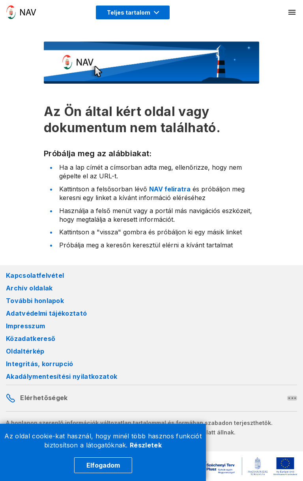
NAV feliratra (170, 189)
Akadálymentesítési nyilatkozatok (61, 376)
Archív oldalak (29, 288)
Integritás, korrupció (39, 364)
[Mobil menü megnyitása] (292, 12)
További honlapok (35, 301)
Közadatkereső (30, 339)
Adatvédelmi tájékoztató (46, 313)
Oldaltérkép (25, 351)
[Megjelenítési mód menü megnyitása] (133, 12)
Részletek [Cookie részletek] (146, 445)
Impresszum (25, 326)
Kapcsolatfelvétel (35, 275)
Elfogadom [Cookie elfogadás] (103, 465)
